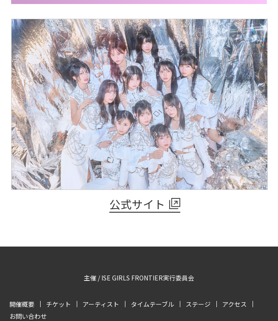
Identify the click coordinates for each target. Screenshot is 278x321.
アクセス (234, 304)
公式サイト (137, 204)
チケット (58, 304)
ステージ (198, 304)
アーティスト (101, 304)
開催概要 (21, 304)
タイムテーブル (152, 304)
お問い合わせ (28, 316)
